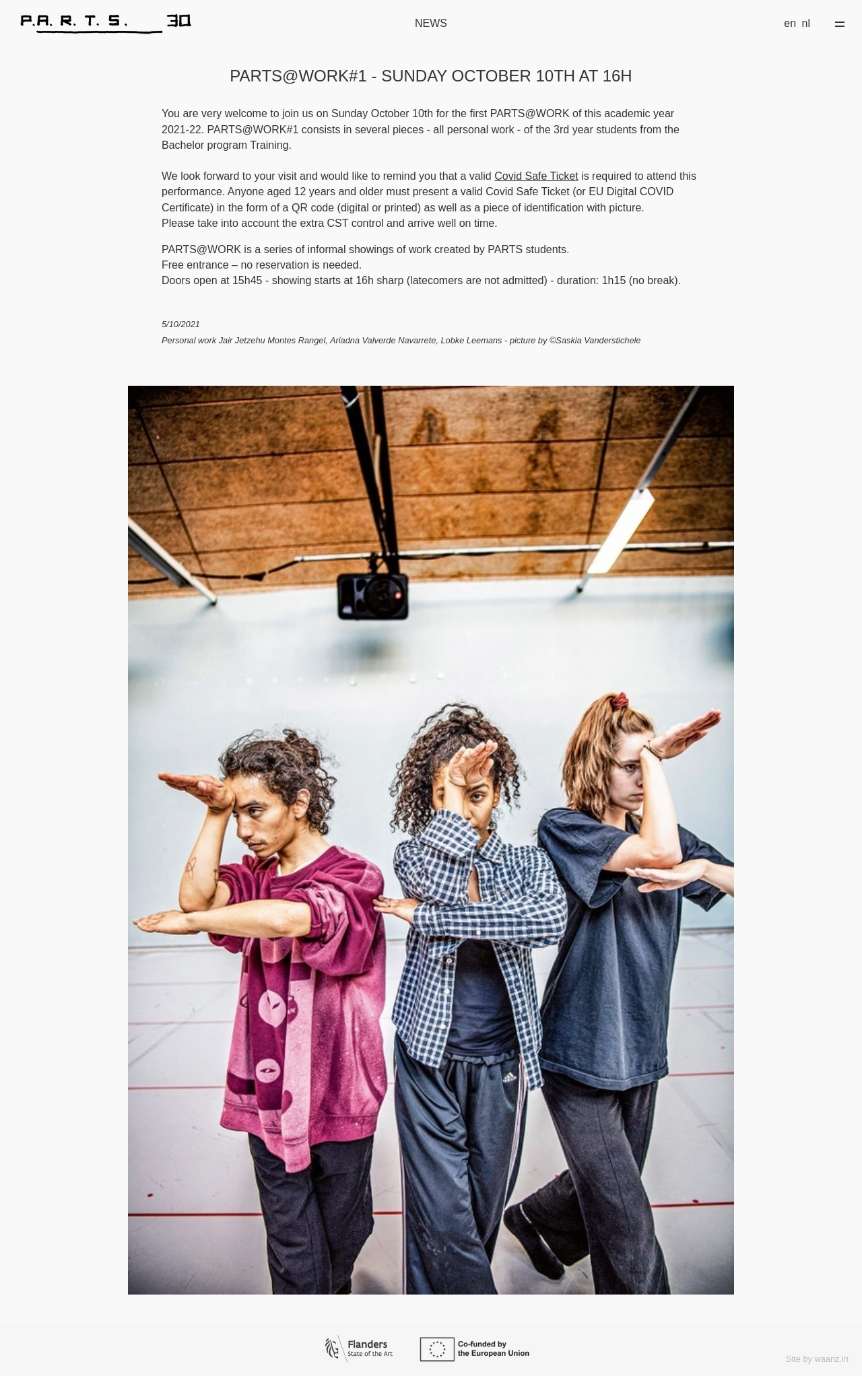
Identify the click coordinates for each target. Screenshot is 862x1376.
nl (806, 23)
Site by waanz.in (817, 1359)
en (790, 23)
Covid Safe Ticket (536, 176)
